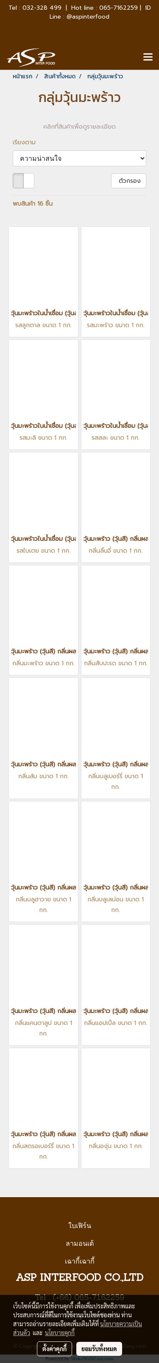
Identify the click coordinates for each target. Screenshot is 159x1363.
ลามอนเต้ (80, 1243)
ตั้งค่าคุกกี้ (54, 1348)
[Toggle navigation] (148, 57)
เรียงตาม (27, 142)
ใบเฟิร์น (79, 1226)
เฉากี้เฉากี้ (80, 1261)
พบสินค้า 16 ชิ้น (33, 203)
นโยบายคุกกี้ (60, 1332)
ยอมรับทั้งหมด (99, 1348)
